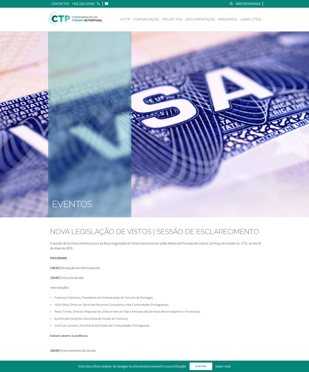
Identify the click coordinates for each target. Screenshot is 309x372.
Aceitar (200, 366)
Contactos (60, 4)
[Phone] (98, 4)
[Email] (106, 4)
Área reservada (248, 4)
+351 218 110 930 (83, 4)
